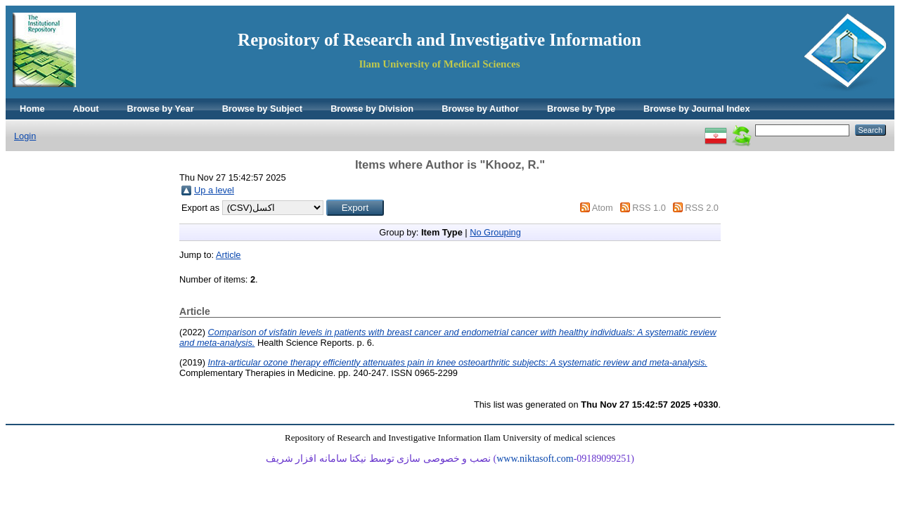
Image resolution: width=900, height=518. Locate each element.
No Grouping (495, 232)
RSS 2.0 (702, 207)
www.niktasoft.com (535, 458)
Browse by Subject (262, 108)
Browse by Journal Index (696, 108)
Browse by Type (581, 108)
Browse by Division (371, 108)
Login (25, 136)
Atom (602, 207)
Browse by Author (480, 108)
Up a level (214, 190)
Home (32, 108)
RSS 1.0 (649, 207)
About (86, 108)
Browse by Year (160, 108)
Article (228, 255)
